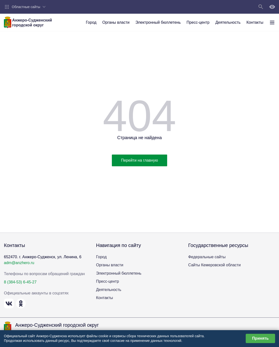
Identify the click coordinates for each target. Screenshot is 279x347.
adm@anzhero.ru (19, 263)
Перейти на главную (139, 160)
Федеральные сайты (207, 257)
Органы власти (109, 265)
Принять (260, 338)
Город (101, 257)
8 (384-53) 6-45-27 (20, 282)
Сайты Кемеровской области (214, 265)
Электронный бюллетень (118, 273)
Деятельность (108, 290)
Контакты (104, 298)
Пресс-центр (107, 281)
